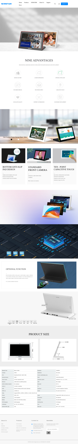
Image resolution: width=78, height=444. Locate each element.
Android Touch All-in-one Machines (21, 430)
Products (26, 2)
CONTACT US (64, 3)
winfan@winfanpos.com (37, 430)
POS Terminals (19, 424)
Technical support (4, 432)
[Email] (53, 429)
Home (20, 2)
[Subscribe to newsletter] (48, 432)
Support (48, 2)
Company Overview (4, 428)
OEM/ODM (34, 2)
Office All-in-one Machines (21, 428)
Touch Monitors (19, 426)
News (20, 5)
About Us (41, 2)
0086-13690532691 (36, 433)
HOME (2, 424)
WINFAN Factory (4, 430)
